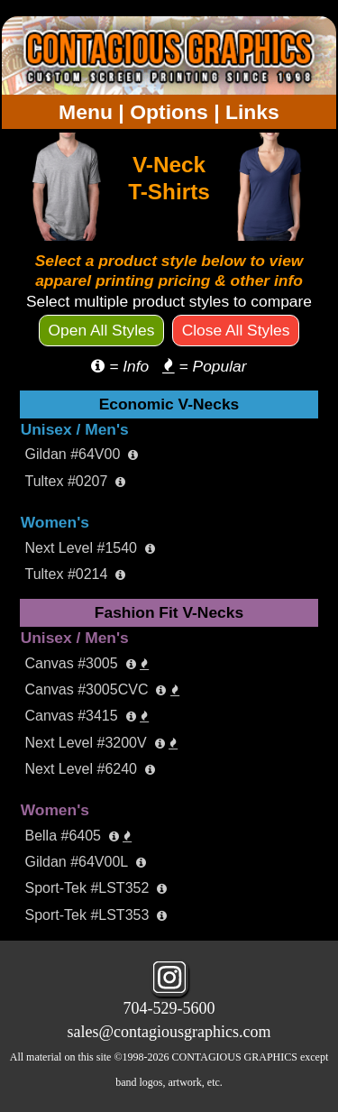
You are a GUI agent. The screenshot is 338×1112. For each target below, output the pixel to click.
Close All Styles (236, 330)
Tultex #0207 (74, 481)
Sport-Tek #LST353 (95, 915)
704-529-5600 (169, 1008)
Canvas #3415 (86, 715)
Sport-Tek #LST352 (95, 888)
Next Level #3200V (101, 742)
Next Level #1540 (89, 548)
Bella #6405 (78, 835)
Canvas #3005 (86, 663)
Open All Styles (102, 330)
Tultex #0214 (74, 574)
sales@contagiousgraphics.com (168, 1032)
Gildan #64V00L (84, 861)
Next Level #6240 (89, 769)
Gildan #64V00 (81, 454)
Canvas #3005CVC (101, 689)
